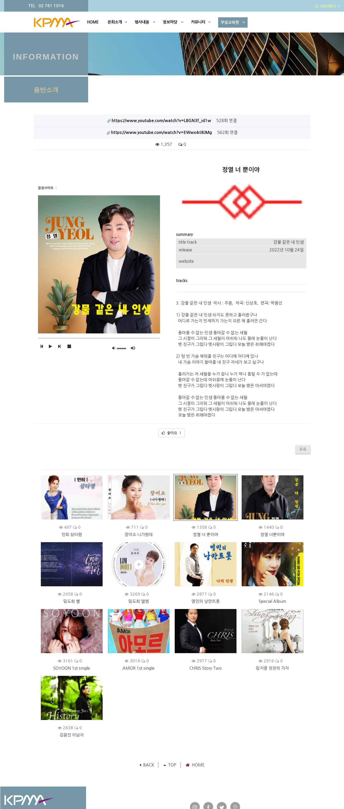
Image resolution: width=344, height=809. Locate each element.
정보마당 (173, 22)
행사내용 (145, 22)
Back (147, 720)
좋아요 (171, 387)
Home (195, 720)
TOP (170, 720)
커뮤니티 (201, 22)
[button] (41, 346)
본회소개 (117, 22)
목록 (303, 404)
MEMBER (327, 6)
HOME (92, 22)
